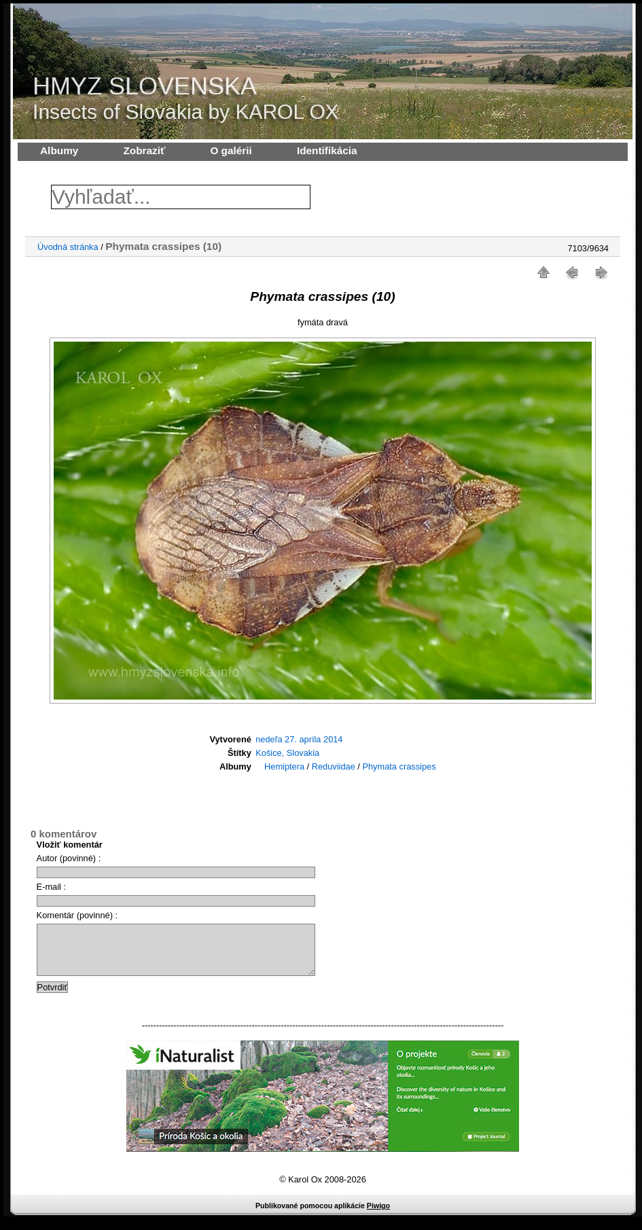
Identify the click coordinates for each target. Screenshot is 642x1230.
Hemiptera (284, 766)
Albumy (59, 150)
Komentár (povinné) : (77, 915)
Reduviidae (333, 766)
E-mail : (51, 887)
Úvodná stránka (68, 247)
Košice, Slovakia (287, 753)
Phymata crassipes (398, 766)
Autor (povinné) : (69, 858)
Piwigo (378, 1216)
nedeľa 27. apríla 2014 (298, 739)
